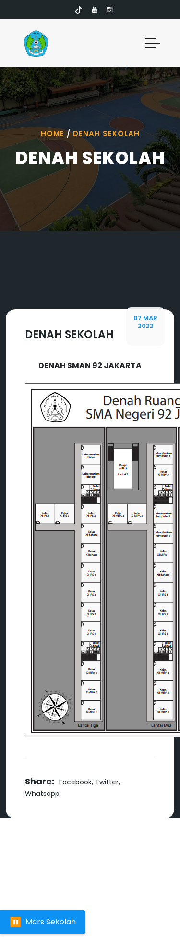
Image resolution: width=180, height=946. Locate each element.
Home (52, 133)
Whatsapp (42, 793)
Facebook (75, 782)
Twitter (107, 782)
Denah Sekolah (106, 133)
